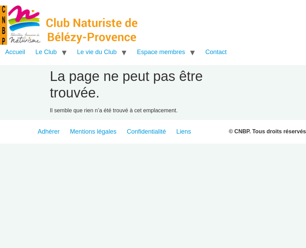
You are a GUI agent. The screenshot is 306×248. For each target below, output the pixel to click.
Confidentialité (146, 131)
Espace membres (161, 52)
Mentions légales (93, 131)
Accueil (15, 52)
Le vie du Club (97, 52)
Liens (183, 131)
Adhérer (49, 131)
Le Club (46, 52)
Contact (216, 52)
